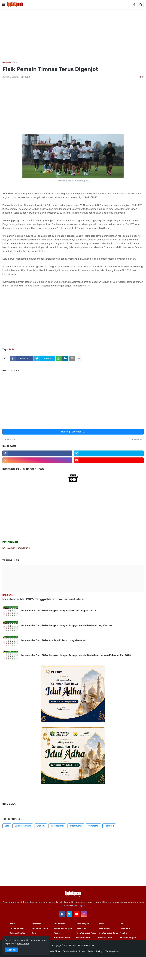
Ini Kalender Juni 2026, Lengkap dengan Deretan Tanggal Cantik (59, 610)
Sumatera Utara (23, 825)
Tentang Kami (112, 951)
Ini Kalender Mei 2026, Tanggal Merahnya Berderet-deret (43, 599)
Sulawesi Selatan (17, 933)
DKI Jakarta (59, 924)
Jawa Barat (125, 928)
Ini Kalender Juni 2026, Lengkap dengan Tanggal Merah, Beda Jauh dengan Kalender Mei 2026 (76, 655)
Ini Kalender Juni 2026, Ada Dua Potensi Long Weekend (53, 640)
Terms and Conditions (74, 951)
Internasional (57, 825)
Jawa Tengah (104, 928)
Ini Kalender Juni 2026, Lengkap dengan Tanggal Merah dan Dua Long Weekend (67, 625)
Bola (15, 62)
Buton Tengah (82, 924)
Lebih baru (9, 439)
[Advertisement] (73, 35)
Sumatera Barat (83, 937)
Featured (109, 825)
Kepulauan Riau (16, 928)
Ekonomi (40, 825)
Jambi (12, 924)
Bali (121, 924)
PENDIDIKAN (10, 542)
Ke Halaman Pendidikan (16, 548)
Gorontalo (36, 924)
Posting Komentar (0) (73, 431)
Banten (101, 924)
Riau (34, 933)
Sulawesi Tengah (128, 937)
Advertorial (93, 825)
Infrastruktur (76, 825)
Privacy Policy (95, 951)
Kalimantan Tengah (63, 928)
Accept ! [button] (11, 949)
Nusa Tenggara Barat (108, 933)
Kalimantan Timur (40, 928)
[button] (3, 4)
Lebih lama (136, 439)
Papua (57, 933)
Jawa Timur (81, 928)
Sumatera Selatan (62, 937)
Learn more (23, 943)
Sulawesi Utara (105, 937)
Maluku (123, 933)
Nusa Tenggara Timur (86, 933)
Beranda (6, 62)
